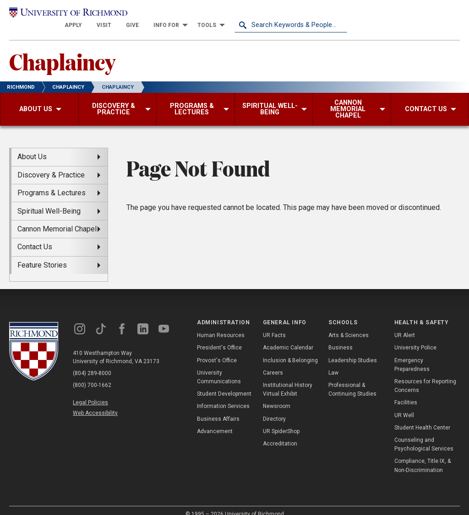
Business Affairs (218, 408)
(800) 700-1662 (92, 374)
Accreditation (280, 433)
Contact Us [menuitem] (34, 236)
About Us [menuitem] (32, 146)
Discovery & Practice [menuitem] (51, 164)
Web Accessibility (95, 402)
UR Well (404, 405)
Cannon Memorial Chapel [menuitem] (57, 218)
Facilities (405, 392)
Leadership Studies (352, 350)
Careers (273, 362)
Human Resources (221, 325)
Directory (274, 408)
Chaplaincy (62, 51)
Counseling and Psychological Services (423, 433)
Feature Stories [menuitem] (42, 254)
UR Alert (404, 325)
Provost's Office (217, 350)
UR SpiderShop (281, 421)
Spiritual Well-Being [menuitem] (49, 200)
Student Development (224, 383)
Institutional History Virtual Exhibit (287, 378)
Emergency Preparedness (412, 354)
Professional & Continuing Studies (352, 378)
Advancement (215, 421)
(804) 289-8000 (92, 362)
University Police (415, 337)
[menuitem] (186, 14)
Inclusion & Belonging (290, 350)
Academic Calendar (288, 337)
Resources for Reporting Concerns (425, 375)
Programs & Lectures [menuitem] (51, 182)
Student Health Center (422, 417)
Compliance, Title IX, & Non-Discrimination (422, 455)
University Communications (219, 366)
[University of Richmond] (65, 15)
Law (333, 362)
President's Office (219, 337)
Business (340, 337)
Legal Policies (90, 392)
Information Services (223, 396)
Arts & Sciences (348, 325)
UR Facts (274, 325)
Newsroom (276, 396)
